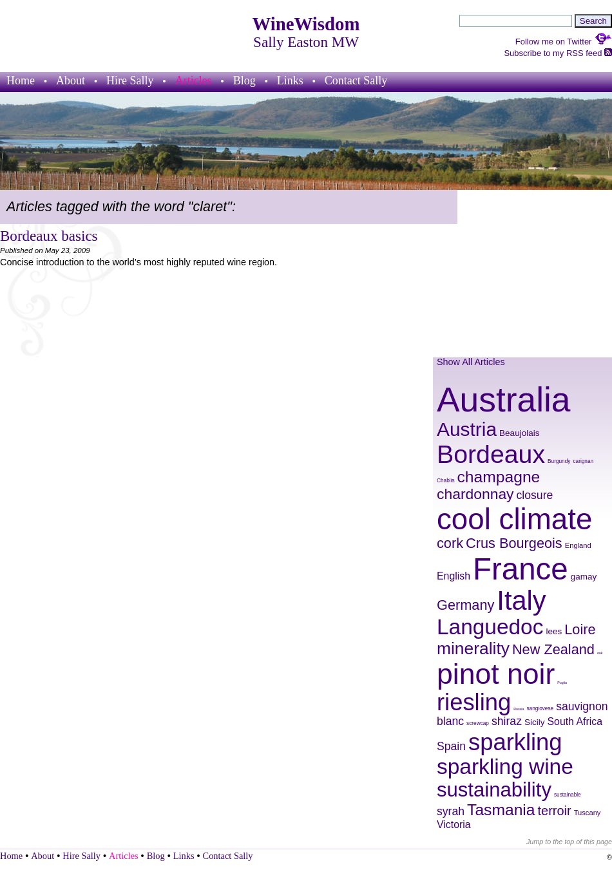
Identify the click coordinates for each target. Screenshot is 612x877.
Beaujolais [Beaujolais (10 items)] (519, 433)
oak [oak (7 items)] (600, 653)
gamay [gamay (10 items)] (584, 576)
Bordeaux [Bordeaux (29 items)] (491, 454)
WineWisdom (306, 24)
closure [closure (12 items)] (535, 495)
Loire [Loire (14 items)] (579, 629)
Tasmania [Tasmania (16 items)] (501, 809)
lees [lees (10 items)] (554, 631)
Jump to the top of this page (569, 841)
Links (290, 80)
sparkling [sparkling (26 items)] (515, 742)
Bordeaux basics (49, 235)
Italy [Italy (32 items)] (521, 600)
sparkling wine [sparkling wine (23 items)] (505, 766)
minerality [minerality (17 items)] (473, 648)
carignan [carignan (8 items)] (583, 461)
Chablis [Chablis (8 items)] (446, 481)
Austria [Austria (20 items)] (467, 429)
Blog (244, 80)
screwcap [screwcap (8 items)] (477, 723)
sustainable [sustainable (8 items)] (567, 795)
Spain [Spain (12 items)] (451, 746)
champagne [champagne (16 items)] (498, 477)
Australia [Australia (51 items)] (503, 400)
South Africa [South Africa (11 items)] (575, 721)
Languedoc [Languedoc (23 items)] (490, 627)
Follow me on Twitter (563, 41)
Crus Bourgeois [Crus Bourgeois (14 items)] (514, 543)
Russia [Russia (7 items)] (518, 709)
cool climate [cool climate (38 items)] (514, 519)
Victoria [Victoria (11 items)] (454, 824)
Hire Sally (130, 80)
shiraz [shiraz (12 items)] (507, 721)
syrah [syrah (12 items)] (450, 811)
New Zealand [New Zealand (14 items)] (553, 649)
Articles (193, 80)
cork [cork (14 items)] (450, 543)
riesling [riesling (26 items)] (474, 702)
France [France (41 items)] (520, 569)
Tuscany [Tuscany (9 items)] (587, 812)
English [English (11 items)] (453, 576)
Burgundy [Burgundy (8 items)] (559, 461)
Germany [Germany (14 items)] (465, 605)
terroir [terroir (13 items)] (554, 811)
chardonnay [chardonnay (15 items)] (475, 494)
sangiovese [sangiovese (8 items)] (539, 709)
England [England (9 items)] (578, 545)
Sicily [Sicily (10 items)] (534, 722)
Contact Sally (356, 80)
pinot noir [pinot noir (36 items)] (496, 674)
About (70, 80)
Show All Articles (471, 362)
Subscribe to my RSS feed (558, 53)
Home (20, 80)
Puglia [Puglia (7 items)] (562, 682)
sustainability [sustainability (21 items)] (494, 789)
